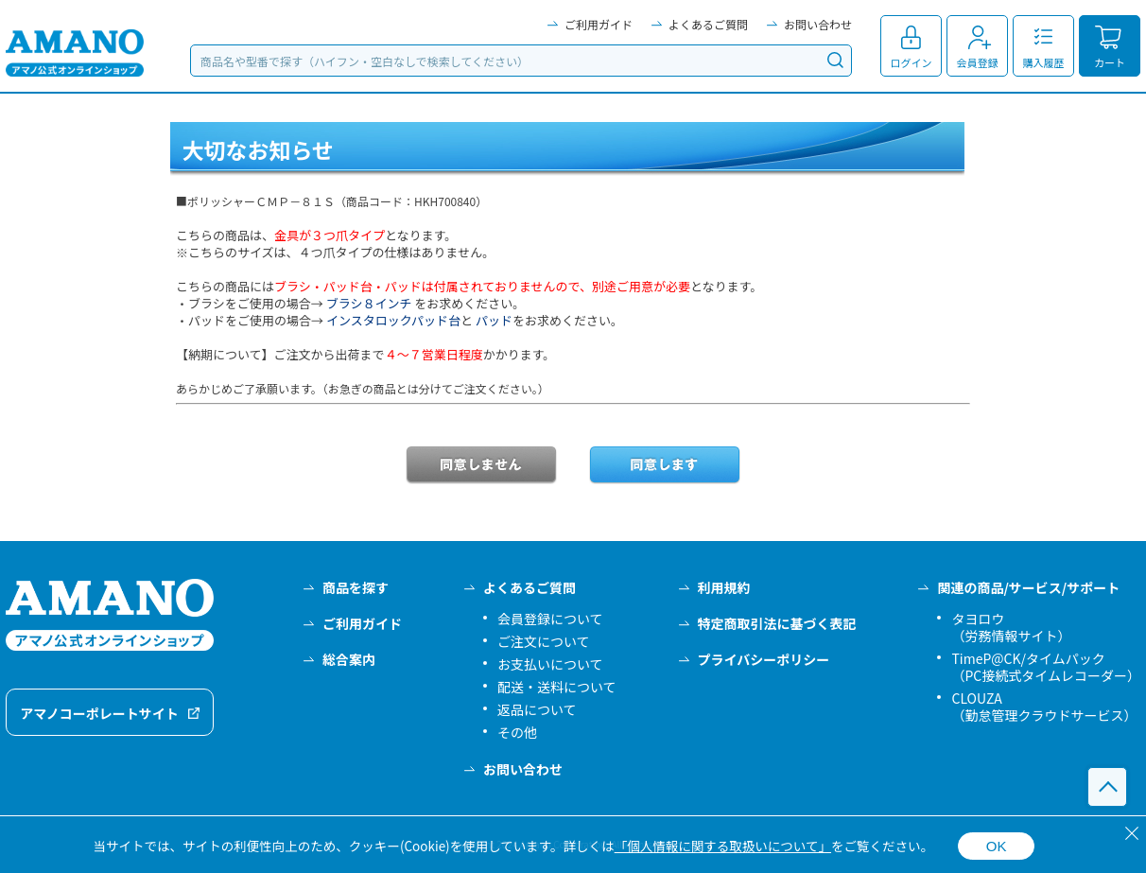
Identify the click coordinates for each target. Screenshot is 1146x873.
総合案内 (348, 659)
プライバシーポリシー (764, 659)
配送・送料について (556, 686)
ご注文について (543, 641)
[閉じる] (1131, 833)
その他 (517, 732)
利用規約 (724, 587)
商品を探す (355, 587)
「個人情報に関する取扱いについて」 (723, 845)
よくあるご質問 (708, 24)
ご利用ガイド (598, 24)
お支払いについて (550, 663)
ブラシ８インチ (369, 303)
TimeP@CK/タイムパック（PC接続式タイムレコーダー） (1045, 667)
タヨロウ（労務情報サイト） (1010, 627)
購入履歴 (1044, 62)
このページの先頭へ (1107, 787)
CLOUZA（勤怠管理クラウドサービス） (1044, 707)
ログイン (911, 62)
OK (996, 846)
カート (1109, 62)
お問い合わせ (818, 24)
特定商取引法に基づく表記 (777, 623)
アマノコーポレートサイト (99, 713)
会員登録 (977, 62)
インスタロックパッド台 (393, 320)
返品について (537, 709)
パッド (494, 320)
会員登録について (550, 618)
